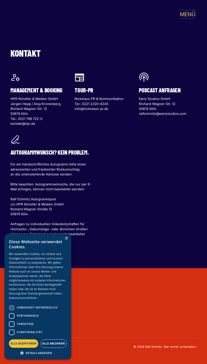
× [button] (66, 238)
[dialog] (37, 297)
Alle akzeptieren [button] (23, 343)
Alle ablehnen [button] (53, 343)
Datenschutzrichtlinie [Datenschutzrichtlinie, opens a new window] (23, 298)
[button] (186, 14)
